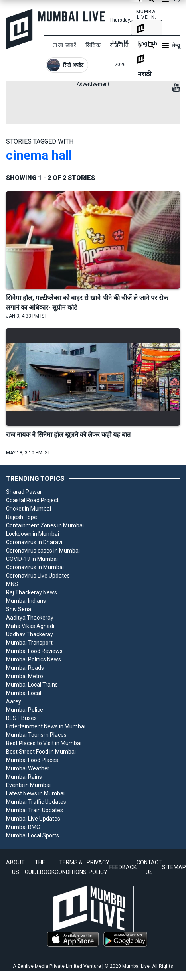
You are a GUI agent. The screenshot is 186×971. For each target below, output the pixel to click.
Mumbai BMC (23, 827)
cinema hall (39, 155)
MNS (12, 584)
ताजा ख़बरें (65, 45)
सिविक (93, 45)
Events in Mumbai (28, 785)
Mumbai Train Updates (34, 810)
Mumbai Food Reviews (34, 651)
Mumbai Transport (29, 642)
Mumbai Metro (24, 676)
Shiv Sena (18, 609)
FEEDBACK (123, 867)
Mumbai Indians (26, 601)
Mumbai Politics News (33, 659)
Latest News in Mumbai (35, 793)
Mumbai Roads (25, 668)
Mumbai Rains (24, 777)
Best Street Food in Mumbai (41, 751)
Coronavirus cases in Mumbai (43, 550)
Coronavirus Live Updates (38, 575)
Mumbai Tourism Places (36, 735)
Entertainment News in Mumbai (45, 726)
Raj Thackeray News (31, 592)
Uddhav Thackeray (29, 634)
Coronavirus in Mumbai (35, 567)
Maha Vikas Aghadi (30, 626)
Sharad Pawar (24, 492)
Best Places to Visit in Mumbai (43, 743)
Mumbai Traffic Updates (36, 802)
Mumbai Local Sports (32, 835)
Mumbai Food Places (32, 760)
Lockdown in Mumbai (32, 534)
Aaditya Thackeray (29, 617)
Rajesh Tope (21, 517)
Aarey (13, 701)
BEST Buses (21, 718)
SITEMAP (174, 867)
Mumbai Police (24, 710)
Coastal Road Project (32, 500)
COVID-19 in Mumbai (32, 559)
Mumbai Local (23, 693)
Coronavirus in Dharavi (34, 542)
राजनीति (119, 45)
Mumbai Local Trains (32, 684)
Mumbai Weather (27, 768)
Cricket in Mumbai (28, 508)
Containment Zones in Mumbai (45, 525)
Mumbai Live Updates (33, 818)
